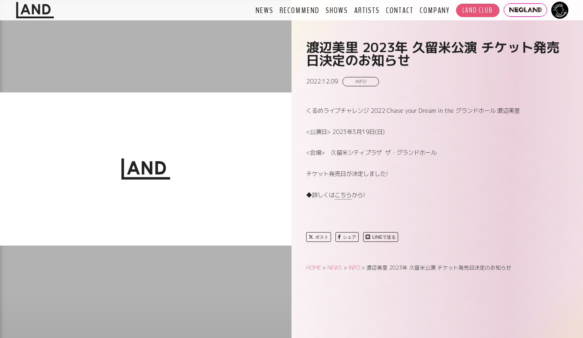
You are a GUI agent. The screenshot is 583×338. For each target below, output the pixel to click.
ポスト (319, 237)
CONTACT (400, 10)
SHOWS (337, 10)
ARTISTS (367, 10)
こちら (343, 195)
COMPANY (435, 10)
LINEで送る (381, 237)
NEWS (265, 10)
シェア (347, 237)
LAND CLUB (477, 10)
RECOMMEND (300, 10)
